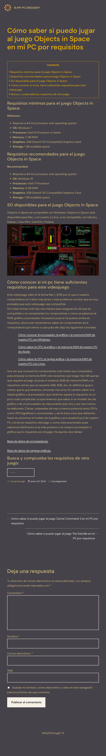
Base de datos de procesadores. (27, 441)
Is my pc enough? (27, 7)
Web (10, 670)
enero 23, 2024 (38, 481)
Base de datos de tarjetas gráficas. (29, 450)
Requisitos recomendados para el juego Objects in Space (45, 76)
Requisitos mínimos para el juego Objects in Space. (40, 72)
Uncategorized (58, 481)
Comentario (15, 593)
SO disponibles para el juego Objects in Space (38, 81)
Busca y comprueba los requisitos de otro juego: (39, 94)
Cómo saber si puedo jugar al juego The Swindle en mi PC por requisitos (61, 536)
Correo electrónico (20, 653)
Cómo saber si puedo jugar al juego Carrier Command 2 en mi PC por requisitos (54, 521)
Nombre (13, 636)
